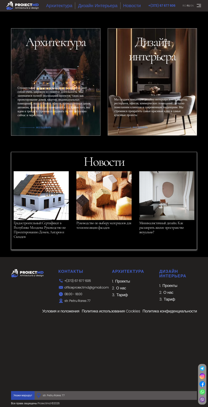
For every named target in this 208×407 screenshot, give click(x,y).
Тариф (122, 294)
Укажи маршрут (22, 395)
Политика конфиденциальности (170, 311)
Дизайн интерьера (97, 5)
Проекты (122, 281)
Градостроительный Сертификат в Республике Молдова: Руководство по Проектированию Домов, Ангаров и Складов (40, 230)
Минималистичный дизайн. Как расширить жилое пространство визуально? (161, 227)
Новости (132, 5)
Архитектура (59, 5)
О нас (121, 288)
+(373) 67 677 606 (161, 5)
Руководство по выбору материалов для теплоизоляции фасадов (103, 225)
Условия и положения (60, 311)
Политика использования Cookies (111, 311)
